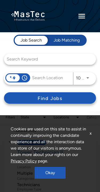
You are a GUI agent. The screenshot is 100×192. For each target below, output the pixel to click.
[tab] (31, 40)
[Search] (50, 98)
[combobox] (47, 59)
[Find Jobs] (50, 98)
